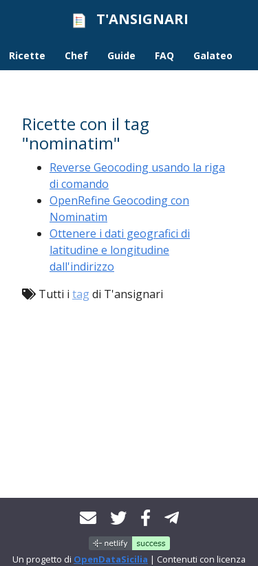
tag (80, 294)
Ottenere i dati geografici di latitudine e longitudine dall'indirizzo (120, 250)
